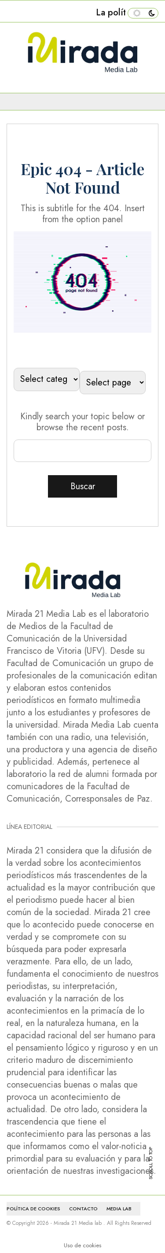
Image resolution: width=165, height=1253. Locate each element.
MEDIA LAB (119, 1208)
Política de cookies (33, 1208)
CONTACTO (83, 1208)
